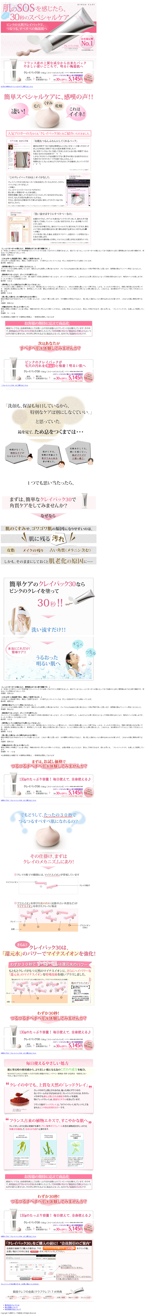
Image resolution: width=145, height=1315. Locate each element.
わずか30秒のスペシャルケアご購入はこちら (17, 86)
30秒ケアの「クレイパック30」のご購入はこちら (18, 800)
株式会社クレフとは (12, 1305)
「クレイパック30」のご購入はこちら (14, 385)
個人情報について (11, 1307)
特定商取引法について (13, 1309)
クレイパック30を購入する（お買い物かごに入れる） (20, 1284)
